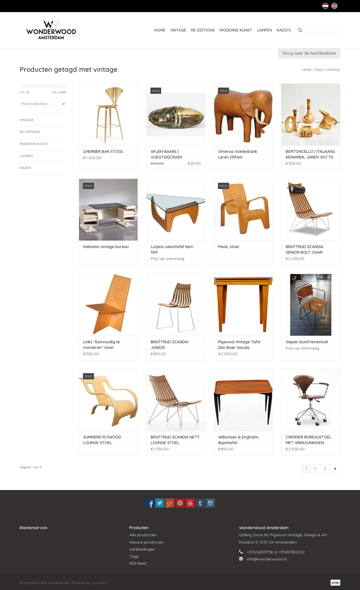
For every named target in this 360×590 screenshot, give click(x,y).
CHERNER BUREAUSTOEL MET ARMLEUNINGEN (308, 440)
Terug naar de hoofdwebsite (309, 53)
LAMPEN (264, 30)
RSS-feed (137, 563)
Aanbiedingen (142, 549)
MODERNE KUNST (236, 30)
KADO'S (284, 30)
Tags (319, 70)
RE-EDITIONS (203, 30)
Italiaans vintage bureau (106, 246)
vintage (333, 70)
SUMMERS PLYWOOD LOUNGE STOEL (102, 440)
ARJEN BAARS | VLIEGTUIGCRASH (166, 154)
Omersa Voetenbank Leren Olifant (237, 154)
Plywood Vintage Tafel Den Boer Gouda (239, 344)
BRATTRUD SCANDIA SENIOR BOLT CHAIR (304, 249)
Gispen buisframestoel (307, 341)
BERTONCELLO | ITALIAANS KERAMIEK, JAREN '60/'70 (310, 154)
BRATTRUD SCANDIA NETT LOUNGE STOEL (175, 440)
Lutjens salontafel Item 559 (172, 249)
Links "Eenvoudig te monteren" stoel (101, 344)
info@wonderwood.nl (267, 559)
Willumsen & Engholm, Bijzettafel (238, 440)
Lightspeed (98, 582)
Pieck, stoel (228, 246)
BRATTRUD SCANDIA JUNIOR (169, 344)
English (334, 6)
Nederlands (325, 6)
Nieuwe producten (146, 542)
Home (159, 30)
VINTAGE (178, 30)
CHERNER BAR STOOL (103, 151)
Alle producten (142, 534)
